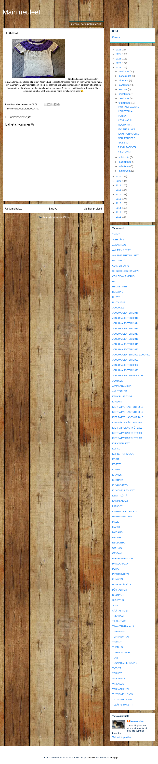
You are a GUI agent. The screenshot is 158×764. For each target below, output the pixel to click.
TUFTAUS (117, 647)
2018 (119, 189)
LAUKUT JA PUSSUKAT (124, 511)
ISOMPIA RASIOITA (128, 133)
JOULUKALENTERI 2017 (125, 333)
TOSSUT (117, 642)
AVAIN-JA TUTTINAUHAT (125, 255)
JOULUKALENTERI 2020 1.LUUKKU (131, 354)
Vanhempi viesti (93, 208)
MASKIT (116, 521)
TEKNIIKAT (118, 616)
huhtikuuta (124, 157)
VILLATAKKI (124, 151)
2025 (119, 54)
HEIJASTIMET (119, 286)
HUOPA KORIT (126, 124)
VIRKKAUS (118, 683)
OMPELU (117, 548)
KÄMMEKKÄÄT (120, 501)
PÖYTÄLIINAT (119, 589)
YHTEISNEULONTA (122, 694)
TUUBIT (116, 657)
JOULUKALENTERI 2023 (125, 370)
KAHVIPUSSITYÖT (122, 396)
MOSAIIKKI (118, 532)
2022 (119, 67)
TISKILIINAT (118, 631)
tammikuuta (124, 170)
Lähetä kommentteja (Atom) (56, 217)
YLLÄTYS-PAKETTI (122, 704)
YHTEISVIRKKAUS (122, 699)
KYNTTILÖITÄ (119, 495)
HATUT (116, 281)
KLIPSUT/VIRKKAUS (123, 454)
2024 (119, 58)
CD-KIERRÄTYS (120, 265)
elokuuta (123, 89)
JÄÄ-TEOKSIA (119, 391)
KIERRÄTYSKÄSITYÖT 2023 (127, 438)
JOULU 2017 (119, 307)
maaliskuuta (125, 162)
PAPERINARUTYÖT (122, 558)
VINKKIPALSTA (120, 678)
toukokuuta (124, 103)
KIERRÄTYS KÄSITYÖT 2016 (127, 407)
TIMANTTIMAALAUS (123, 626)
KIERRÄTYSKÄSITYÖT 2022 (127, 433)
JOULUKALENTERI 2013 (125, 318)
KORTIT (116, 464)
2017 (119, 194)
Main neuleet (21, 12)
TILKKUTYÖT (119, 621)
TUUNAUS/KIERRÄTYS (124, 663)
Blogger (114, 757)
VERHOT (117, 673)
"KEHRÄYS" (118, 239)
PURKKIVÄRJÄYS (121, 584)
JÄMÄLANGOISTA (121, 386)
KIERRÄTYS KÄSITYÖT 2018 (127, 417)
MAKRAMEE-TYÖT (122, 516)
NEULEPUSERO (126, 138)
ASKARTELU (119, 245)
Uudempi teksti (13, 208)
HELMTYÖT (118, 292)
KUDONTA (117, 480)
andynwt (91, 757)
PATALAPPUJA (120, 563)
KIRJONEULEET (121, 443)
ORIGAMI (117, 553)
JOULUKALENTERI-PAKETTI (127, 375)
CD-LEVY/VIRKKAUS (123, 276)
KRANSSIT (118, 474)
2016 (119, 199)
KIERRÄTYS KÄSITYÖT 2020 (127, 422)
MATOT (116, 527)
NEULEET (21, 108)
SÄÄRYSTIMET (120, 610)
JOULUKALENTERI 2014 (125, 323)
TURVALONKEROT (122, 652)
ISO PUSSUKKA (126, 129)
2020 (119, 181)
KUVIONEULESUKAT (123, 490)
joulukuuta (124, 71)
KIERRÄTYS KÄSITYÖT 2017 (127, 412)
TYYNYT (116, 668)
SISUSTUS (118, 600)
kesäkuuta (124, 98)
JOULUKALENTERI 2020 (125, 349)
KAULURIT (118, 401)
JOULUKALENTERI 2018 (125, 339)
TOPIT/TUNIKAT (120, 636)
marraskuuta (125, 76)
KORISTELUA (125, 111)
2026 (119, 49)
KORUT (116, 469)
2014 (119, 208)
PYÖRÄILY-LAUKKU (128, 107)
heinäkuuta (124, 94)
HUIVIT (116, 297)
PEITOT (116, 568)
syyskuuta (123, 85)
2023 (119, 63)
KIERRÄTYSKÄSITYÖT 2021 (127, 427)
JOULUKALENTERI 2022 (125, 365)
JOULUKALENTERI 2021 (125, 359)
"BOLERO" (123, 142)
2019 (119, 185)
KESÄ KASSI (125, 120)
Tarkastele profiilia (121, 737)
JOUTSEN (117, 380)
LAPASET (117, 506)
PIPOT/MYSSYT (120, 574)
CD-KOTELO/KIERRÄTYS (125, 271)
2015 (119, 203)
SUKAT (116, 605)
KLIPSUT (117, 448)
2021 (119, 176)
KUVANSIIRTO (120, 485)
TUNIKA (122, 116)
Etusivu (53, 208)
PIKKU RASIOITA (127, 147)
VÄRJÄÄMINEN (120, 689)
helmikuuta (124, 166)
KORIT (115, 459)
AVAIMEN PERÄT (121, 250)
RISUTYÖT (118, 595)
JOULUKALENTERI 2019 (125, 344)
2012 (119, 216)
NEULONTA (33, 108)
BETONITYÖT (119, 260)
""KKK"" (116, 234)
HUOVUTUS (118, 302)
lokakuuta (123, 80)
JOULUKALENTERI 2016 (125, 312)
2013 (119, 212)
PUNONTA (117, 579)
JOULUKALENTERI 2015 (125, 328)
